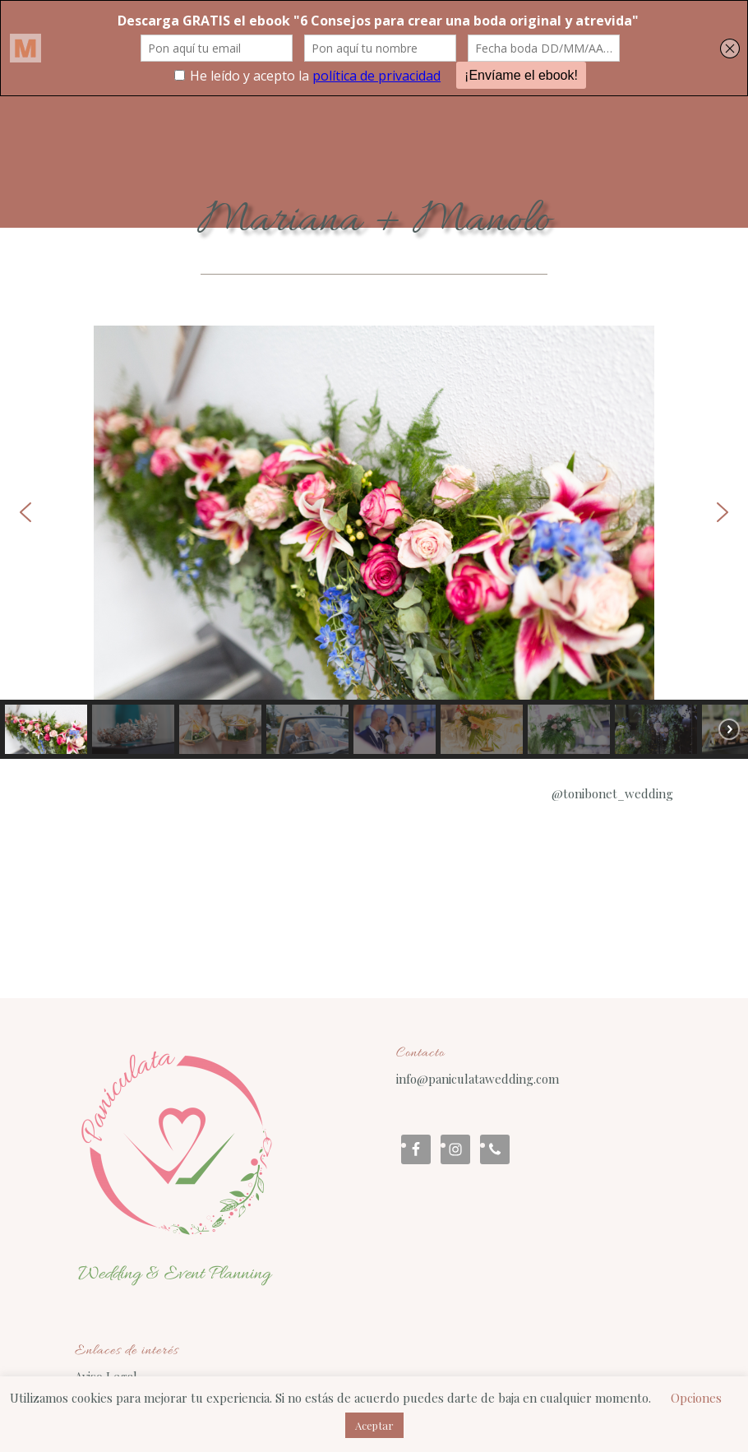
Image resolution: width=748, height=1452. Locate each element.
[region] (374, 542)
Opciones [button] (696, 1398)
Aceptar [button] (374, 1425)
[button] (25, 512)
